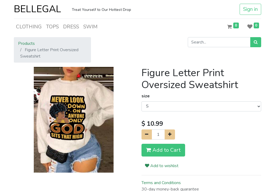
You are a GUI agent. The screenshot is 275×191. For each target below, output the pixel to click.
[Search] (255, 42)
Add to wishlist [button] (161, 166)
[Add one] (170, 134)
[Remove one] (146, 134)
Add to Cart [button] (163, 150)
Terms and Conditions (161, 183)
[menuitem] (29, 27)
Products (26, 43)
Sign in (250, 9)
